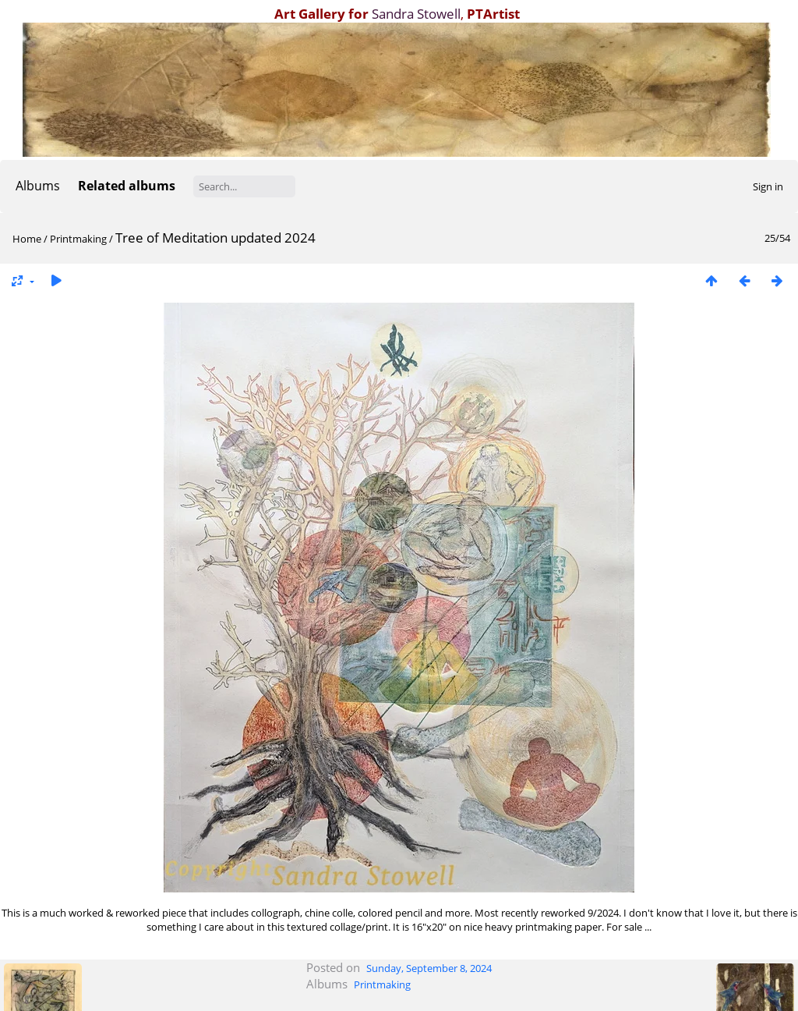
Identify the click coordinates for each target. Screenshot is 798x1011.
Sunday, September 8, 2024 (429, 968)
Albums (38, 185)
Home (26, 239)
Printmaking (78, 239)
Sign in (768, 186)
